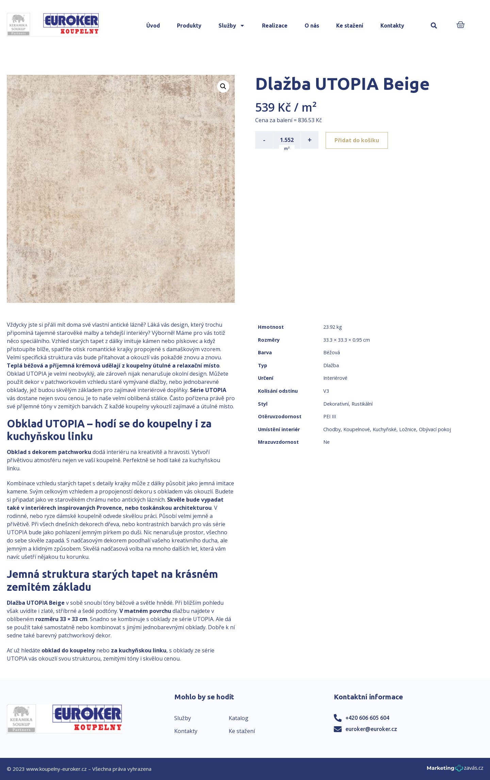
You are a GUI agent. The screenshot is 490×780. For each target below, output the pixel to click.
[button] (433, 25)
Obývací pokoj (435, 429)
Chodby (332, 429)
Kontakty (392, 25)
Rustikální (362, 404)
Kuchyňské (384, 429)
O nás (312, 25)
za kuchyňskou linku (138, 650)
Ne (326, 442)
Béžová (331, 352)
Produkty (189, 25)
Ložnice (407, 429)
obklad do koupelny (68, 650)
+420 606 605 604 (367, 718)
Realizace (275, 25)
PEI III (329, 416)
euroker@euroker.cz (371, 729)
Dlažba (331, 365)
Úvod (153, 25)
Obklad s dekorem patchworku (49, 452)
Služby (231, 25)
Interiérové (335, 378)
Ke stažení (349, 25)
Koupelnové (356, 429)
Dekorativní (336, 404)
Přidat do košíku (358, 140)
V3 (326, 391)
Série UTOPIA (208, 390)
